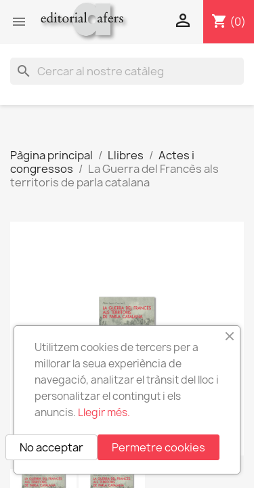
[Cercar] (127, 71)
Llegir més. (104, 412)
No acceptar (51, 447)
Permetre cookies (158, 447)
